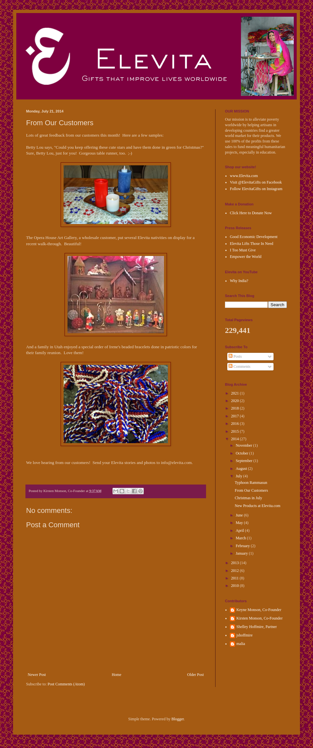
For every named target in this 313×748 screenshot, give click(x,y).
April (240, 530)
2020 (235, 400)
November (244, 445)
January (242, 553)
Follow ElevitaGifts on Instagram (256, 189)
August (242, 468)
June (240, 515)
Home (116, 674)
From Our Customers (251, 490)
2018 (235, 408)
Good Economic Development (253, 236)
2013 (235, 563)
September (244, 460)
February (243, 546)
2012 (235, 570)
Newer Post (37, 674)
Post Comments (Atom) (66, 684)
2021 (235, 393)
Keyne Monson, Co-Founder (258, 609)
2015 (235, 431)
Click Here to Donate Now (251, 213)
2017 (235, 416)
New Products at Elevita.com (257, 505)
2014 (235, 439)
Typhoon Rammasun (251, 482)
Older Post (195, 674)
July (239, 476)
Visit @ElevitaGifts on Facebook (256, 182)
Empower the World (245, 256)
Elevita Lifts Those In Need (251, 243)
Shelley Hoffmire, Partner (256, 626)
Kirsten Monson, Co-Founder (259, 618)
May (240, 522)
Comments (239, 366)
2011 (235, 578)
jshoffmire (244, 635)
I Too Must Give (243, 250)
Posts (235, 356)
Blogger (177, 719)
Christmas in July (248, 498)
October (242, 453)
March (241, 538)
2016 (235, 423)
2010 (235, 585)
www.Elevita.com (244, 175)
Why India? (239, 280)
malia (240, 643)
